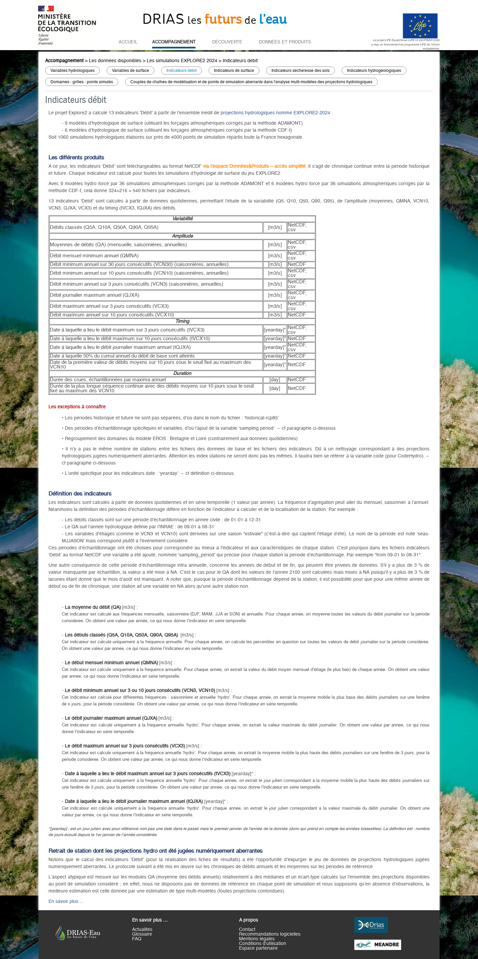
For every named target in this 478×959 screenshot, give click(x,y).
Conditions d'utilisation (262, 943)
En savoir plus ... (66, 901)
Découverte (227, 42)
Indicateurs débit (240, 60)
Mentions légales (257, 939)
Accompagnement (174, 42)
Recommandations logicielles (270, 934)
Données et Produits (285, 42)
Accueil (128, 42)
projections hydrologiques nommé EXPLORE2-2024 (275, 113)
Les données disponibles (115, 60)
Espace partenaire (258, 948)
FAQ (136, 939)
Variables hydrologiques (72, 70)
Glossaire (142, 934)
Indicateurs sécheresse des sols (300, 70)
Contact (247, 929)
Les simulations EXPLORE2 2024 (182, 60)
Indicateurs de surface (234, 70)
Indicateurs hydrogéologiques (374, 70)
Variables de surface (130, 70)
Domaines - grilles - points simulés (81, 82)
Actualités (142, 929)
